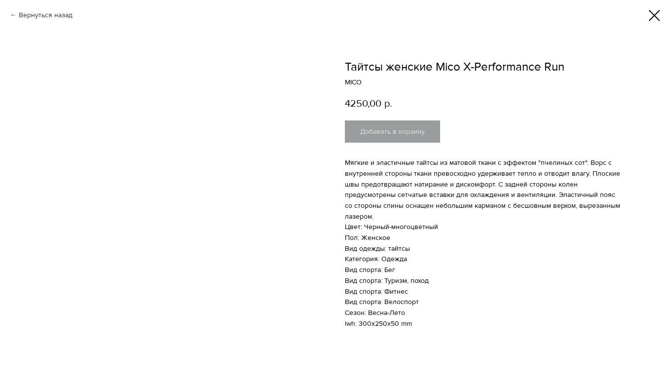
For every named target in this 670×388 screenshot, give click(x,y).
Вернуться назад (46, 15)
